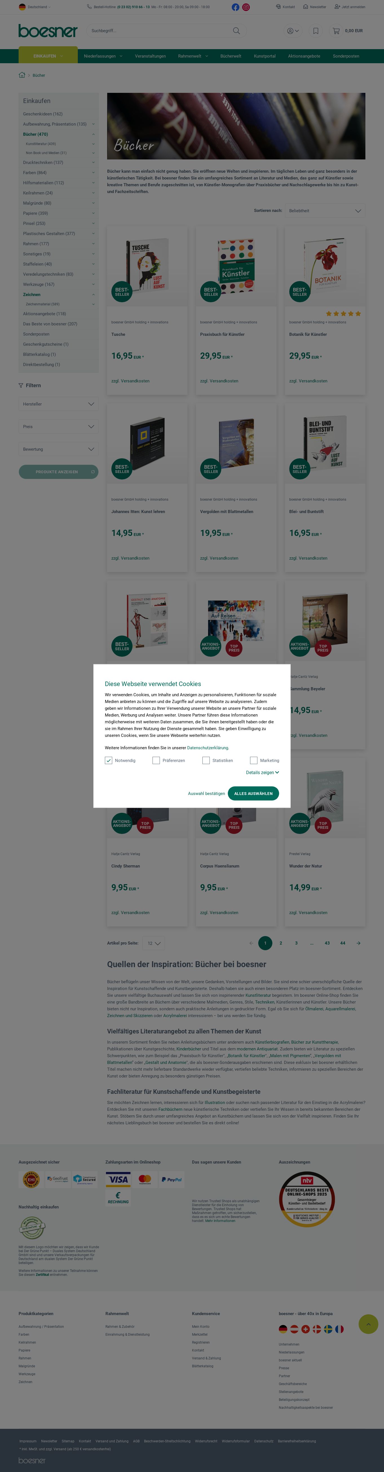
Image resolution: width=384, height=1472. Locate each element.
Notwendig (120, 760)
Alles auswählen (253, 793)
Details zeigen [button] (262, 772)
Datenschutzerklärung (207, 747)
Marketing (264, 760)
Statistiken (217, 760)
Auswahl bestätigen (206, 793)
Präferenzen (169, 760)
